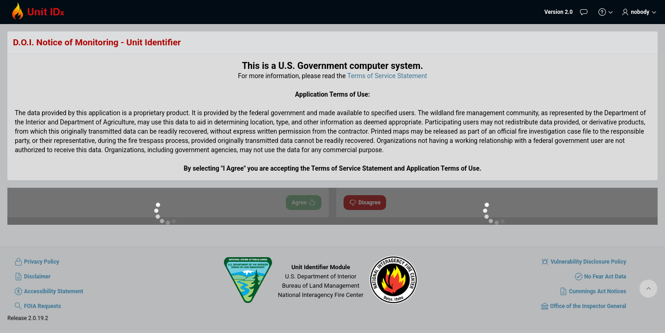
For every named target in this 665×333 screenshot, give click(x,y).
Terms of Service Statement (387, 76)
